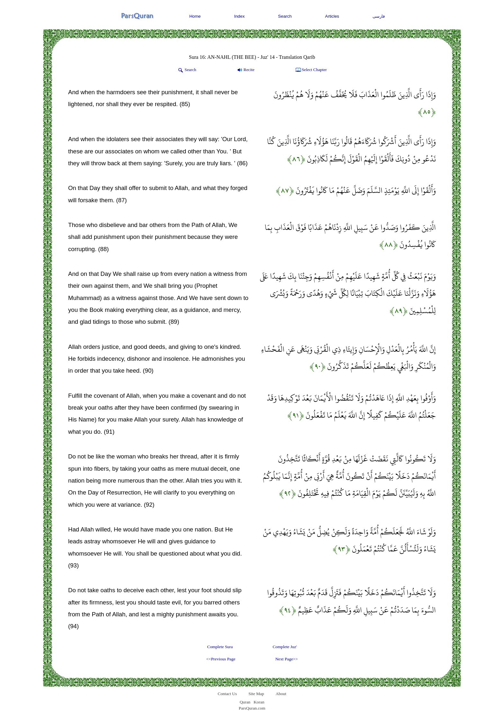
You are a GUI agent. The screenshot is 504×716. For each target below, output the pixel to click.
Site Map (256, 693)
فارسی (379, 16)
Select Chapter (310, 70)
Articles (332, 16)
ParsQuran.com (252, 708)
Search (285, 16)
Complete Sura (220, 646)
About (280, 693)
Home (195, 16)
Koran (259, 702)
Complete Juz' (285, 646)
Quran (245, 702)
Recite (245, 70)
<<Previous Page (220, 659)
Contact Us (227, 693)
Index (239, 16)
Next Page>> (286, 659)
